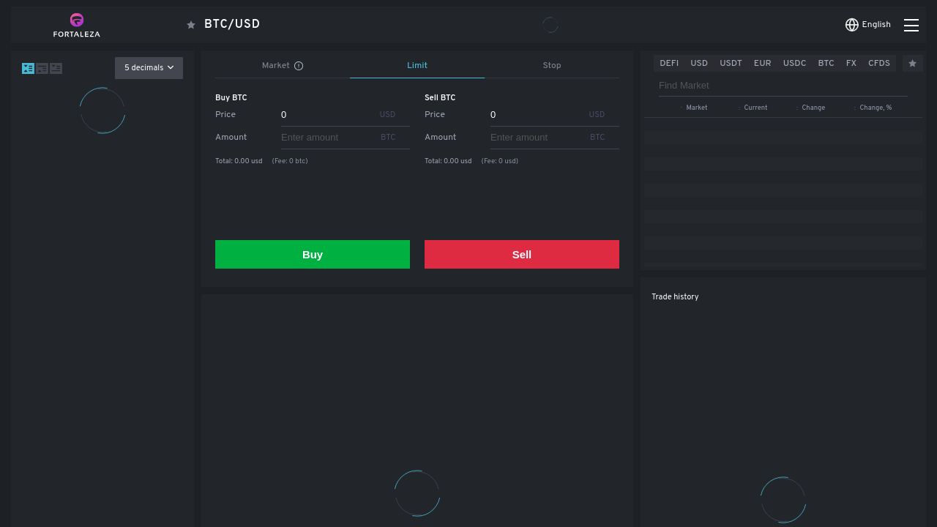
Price (225, 115)
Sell (522, 254)
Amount (231, 137)
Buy (312, 254)
